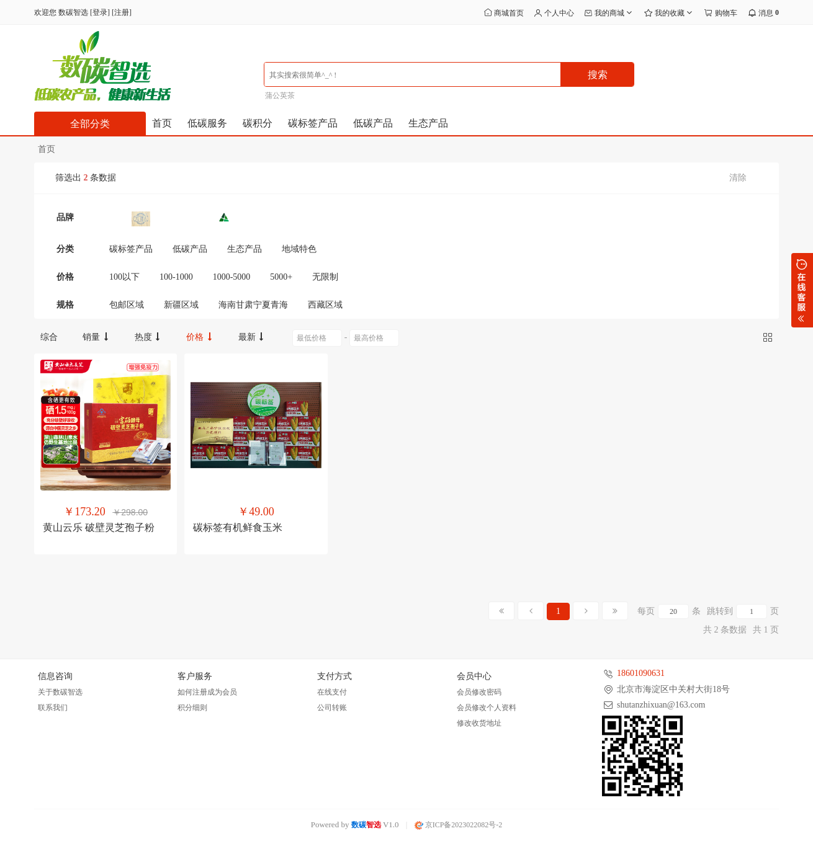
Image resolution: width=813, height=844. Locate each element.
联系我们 (53, 707)
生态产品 (428, 123)
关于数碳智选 (60, 692)
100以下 (124, 277)
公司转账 (332, 707)
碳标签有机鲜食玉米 (237, 527)
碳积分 (257, 123)
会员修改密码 (479, 692)
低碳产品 (373, 123)
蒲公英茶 (280, 95)
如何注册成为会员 (207, 692)
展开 (802, 290)
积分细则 (192, 707)
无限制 (325, 277)
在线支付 (332, 692)
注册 (121, 12)
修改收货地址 (479, 723)
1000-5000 (232, 277)
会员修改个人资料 (486, 707)
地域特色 (299, 249)
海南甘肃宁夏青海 (253, 304)
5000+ (281, 277)
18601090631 (641, 673)
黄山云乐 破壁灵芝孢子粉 (99, 527)
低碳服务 (207, 123)
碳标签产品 (313, 123)
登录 (99, 12)
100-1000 (176, 277)
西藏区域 (325, 304)
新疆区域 (181, 304)
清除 (738, 177)
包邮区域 (126, 304)
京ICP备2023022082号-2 (459, 824)
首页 (162, 123)
